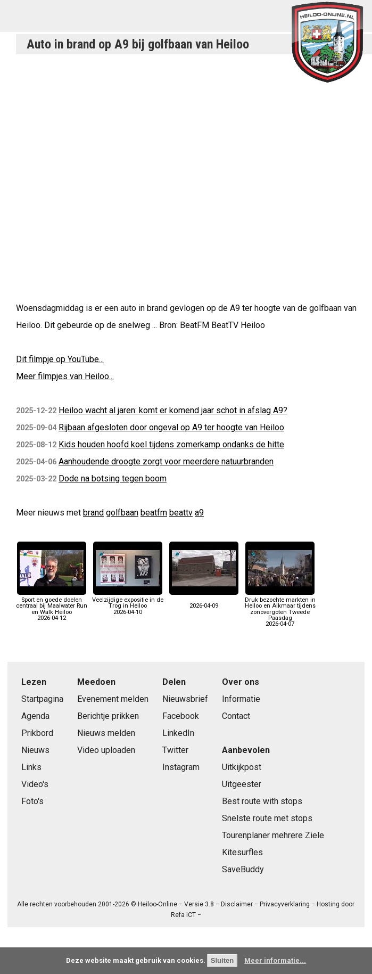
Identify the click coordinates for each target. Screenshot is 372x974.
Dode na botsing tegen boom (113, 478)
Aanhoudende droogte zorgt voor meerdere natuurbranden (166, 461)
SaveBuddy (243, 869)
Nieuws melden (106, 733)
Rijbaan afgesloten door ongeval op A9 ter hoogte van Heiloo (171, 427)
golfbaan (122, 513)
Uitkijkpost (241, 767)
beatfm (153, 513)
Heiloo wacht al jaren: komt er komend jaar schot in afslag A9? (173, 410)
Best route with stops (262, 801)
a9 (199, 513)
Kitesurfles (242, 852)
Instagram (181, 767)
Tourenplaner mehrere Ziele (273, 835)
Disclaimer (237, 904)
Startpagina (42, 699)
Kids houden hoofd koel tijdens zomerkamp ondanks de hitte (171, 444)
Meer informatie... (275, 960)
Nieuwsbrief (185, 699)
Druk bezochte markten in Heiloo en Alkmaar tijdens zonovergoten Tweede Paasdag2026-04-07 (280, 609)
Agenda (35, 716)
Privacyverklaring (285, 904)
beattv (181, 513)
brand (93, 513)
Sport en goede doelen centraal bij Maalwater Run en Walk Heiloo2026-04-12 (51, 606)
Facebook (180, 716)
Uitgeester (241, 784)
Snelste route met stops (267, 818)
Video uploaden (106, 750)
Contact (236, 716)
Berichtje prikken (108, 716)
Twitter (175, 750)
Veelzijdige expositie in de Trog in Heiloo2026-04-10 (127, 603)
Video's (34, 784)
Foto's (32, 801)
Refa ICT (183, 915)
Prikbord (37, 733)
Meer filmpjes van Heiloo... (65, 376)
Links (31, 767)
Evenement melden (112, 699)
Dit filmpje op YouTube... (60, 359)
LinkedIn (178, 733)
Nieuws (35, 750)
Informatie (241, 699)
